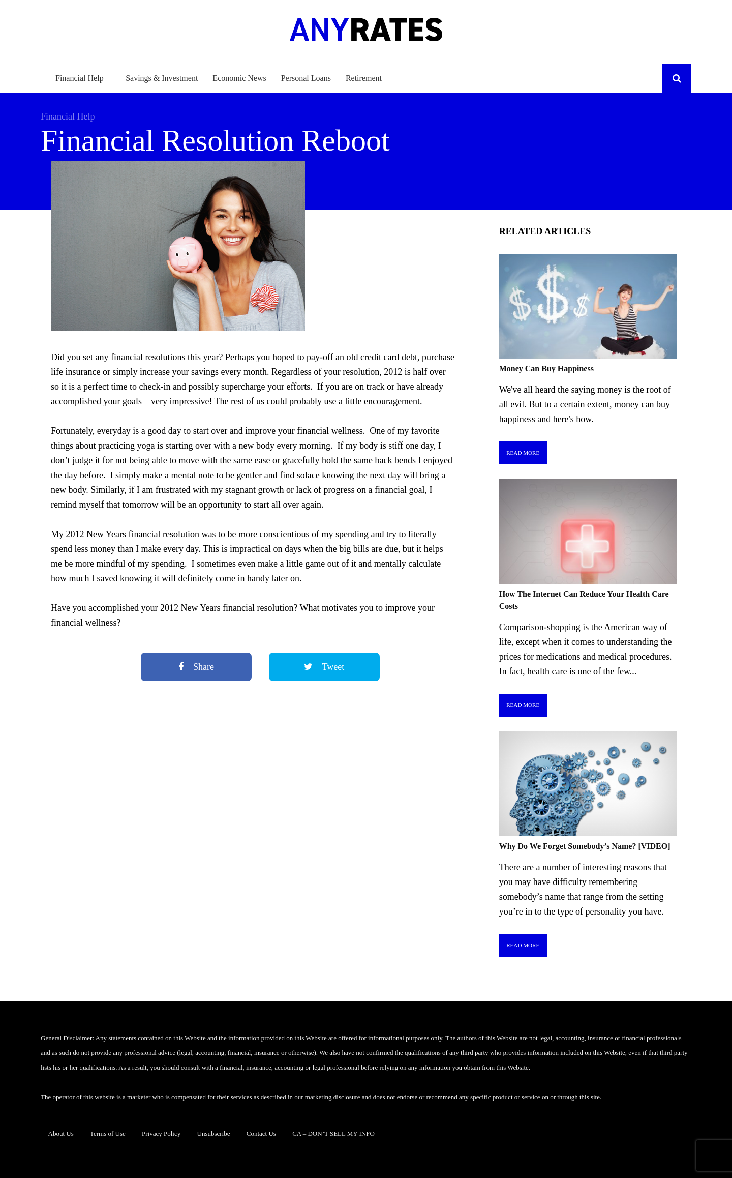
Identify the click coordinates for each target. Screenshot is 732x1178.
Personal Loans (306, 78)
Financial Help (79, 78)
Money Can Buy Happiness (546, 368)
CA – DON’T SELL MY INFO (333, 1133)
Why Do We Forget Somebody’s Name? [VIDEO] (584, 846)
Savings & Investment (162, 78)
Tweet (324, 667)
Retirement (364, 78)
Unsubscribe (213, 1133)
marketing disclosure (332, 1097)
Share (196, 667)
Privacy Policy (161, 1133)
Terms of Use (108, 1133)
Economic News (239, 78)
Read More (522, 453)
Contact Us (261, 1133)
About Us (61, 1133)
